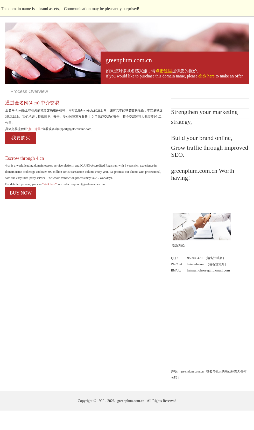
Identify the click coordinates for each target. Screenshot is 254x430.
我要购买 (20, 137)
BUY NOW (21, 193)
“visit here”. (49, 184)
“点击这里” (34, 129)
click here (206, 76)
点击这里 (164, 71)
